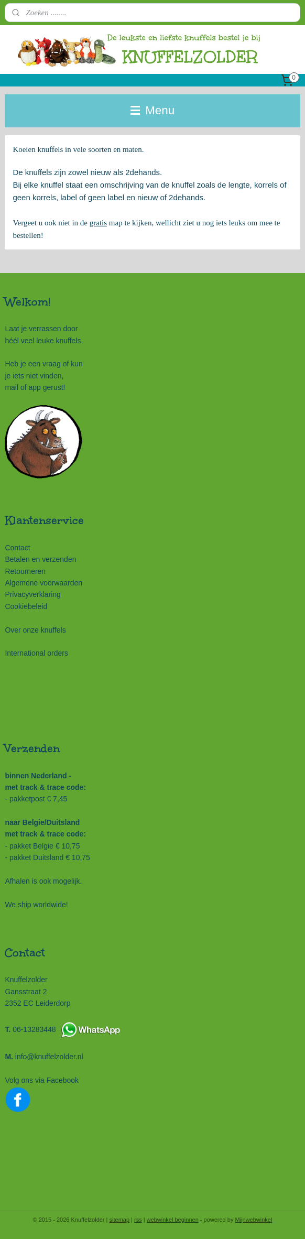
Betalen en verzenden (40, 559)
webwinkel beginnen (173, 1219)
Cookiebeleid (26, 606)
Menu (152, 110)
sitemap (120, 1219)
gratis (98, 223)
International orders (36, 653)
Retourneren (25, 571)
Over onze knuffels (35, 630)
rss (138, 1219)
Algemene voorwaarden (43, 583)
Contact (17, 548)
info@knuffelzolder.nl (49, 1056)
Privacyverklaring (32, 594)
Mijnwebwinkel (253, 1219)
